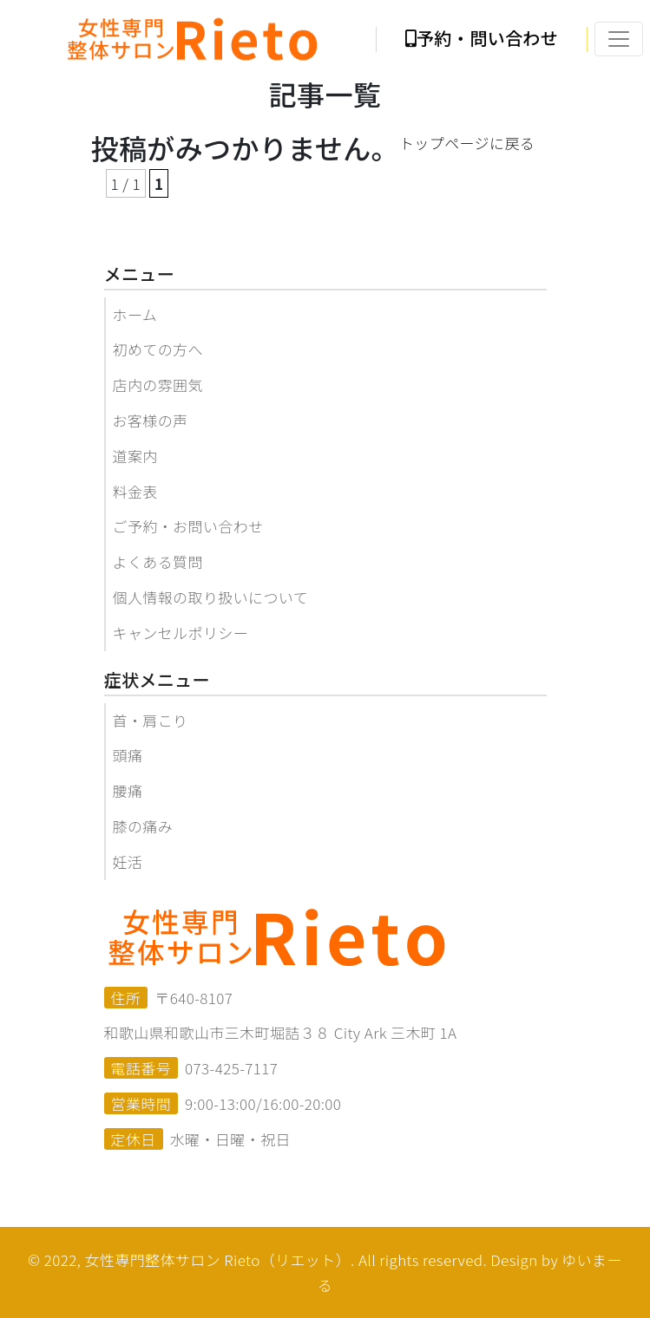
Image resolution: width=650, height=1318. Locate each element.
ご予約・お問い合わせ (188, 526)
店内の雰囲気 (158, 384)
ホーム (135, 314)
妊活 (128, 861)
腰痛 (128, 790)
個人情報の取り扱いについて (211, 597)
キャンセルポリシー (181, 632)
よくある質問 (158, 561)
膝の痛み (143, 826)
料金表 (135, 491)
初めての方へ (158, 349)
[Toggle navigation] (618, 39)
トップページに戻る (467, 142)
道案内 (135, 456)
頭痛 (128, 755)
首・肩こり (150, 720)
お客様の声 (150, 420)
